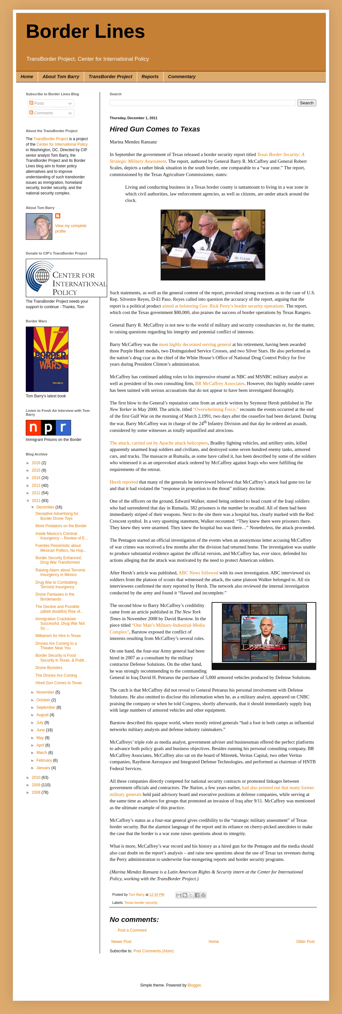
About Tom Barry (61, 76)
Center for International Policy (61, 144)
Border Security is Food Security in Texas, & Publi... (61, 657)
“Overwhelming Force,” (216, 409)
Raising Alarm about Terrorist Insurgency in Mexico (60, 572)
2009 (37, 785)
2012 (37, 493)
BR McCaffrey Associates (220, 383)
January (43, 768)
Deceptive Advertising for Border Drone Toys (56, 515)
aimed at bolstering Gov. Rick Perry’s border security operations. (223, 305)
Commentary (182, 76)
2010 (37, 777)
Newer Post (121, 941)
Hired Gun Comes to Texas (58, 683)
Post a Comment (132, 930)
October (43, 700)
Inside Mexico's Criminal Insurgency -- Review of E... (61, 535)
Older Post (305, 941)
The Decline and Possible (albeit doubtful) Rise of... (59, 608)
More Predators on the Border (61, 526)
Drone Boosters (48, 667)
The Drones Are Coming (56, 675)
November (45, 692)
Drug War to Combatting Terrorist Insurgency (56, 584)
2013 (37, 485)
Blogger (194, 985)
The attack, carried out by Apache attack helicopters (159, 442)
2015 (37, 470)
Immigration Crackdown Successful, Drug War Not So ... (60, 624)
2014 (37, 478)
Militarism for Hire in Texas (58, 635)
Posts (36, 103)
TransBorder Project (110, 76)
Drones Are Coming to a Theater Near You (56, 645)
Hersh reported (124, 482)
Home (27, 76)
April (40, 745)
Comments (41, 113)
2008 (37, 792)
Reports (150, 76)
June (41, 730)
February (44, 760)
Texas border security (141, 902)
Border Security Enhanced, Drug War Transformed (58, 560)
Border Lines (85, 31)
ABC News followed (198, 572)
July (40, 722)
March (42, 752)
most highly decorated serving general (195, 344)
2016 (37, 463)
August (43, 715)
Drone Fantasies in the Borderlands (55, 596)
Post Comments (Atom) (153, 951)
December (45, 507)
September (46, 707)
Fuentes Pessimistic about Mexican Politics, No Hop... (60, 547)
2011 (37, 500)
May (40, 738)
